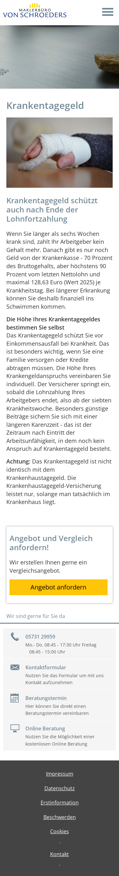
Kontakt (59, 854)
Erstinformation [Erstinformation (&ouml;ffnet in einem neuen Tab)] (60, 802)
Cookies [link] (59, 831)
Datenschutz (59, 788)
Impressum (59, 773)
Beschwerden (59, 817)
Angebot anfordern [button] (58, 587)
